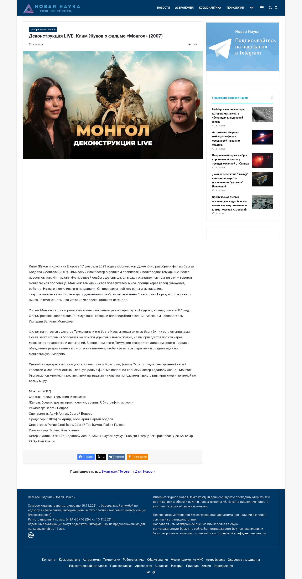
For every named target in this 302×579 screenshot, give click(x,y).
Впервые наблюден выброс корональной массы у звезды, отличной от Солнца (230, 159)
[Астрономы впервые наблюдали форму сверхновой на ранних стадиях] (262, 137)
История (177, 566)
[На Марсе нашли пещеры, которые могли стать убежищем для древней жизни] (262, 114)
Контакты (49, 559)
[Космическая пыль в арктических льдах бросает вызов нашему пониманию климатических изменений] (262, 202)
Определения (223, 566)
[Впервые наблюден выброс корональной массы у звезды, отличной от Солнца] (262, 160)
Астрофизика (215, 559)
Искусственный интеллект (88, 566)
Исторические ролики (43, 29)
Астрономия (184, 7)
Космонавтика (210, 7)
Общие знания (157, 559)
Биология (161, 566)
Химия (206, 566)
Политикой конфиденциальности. (242, 533)
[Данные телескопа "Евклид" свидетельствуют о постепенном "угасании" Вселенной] (262, 179)
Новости (163, 7)
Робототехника (134, 559)
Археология (143, 566)
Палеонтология (121, 566)
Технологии (235, 7)
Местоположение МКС (187, 559)
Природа (192, 566)
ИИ (251, 7)
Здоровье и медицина (244, 559)
